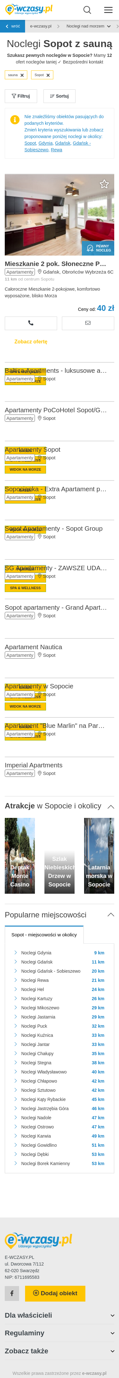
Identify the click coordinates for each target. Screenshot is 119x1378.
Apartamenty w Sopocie (39, 686)
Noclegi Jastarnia (38, 1016)
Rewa (56, 149)
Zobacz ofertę (30, 341)
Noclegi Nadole (36, 1117)
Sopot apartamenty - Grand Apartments (56, 607)
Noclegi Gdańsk (37, 961)
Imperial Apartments (34, 765)
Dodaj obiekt (55, 1293)
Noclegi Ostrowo (37, 1126)
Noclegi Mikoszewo (40, 1007)
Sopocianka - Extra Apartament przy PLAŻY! (56, 489)
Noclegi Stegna (36, 1062)
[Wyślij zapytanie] (88, 323)
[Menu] (108, 9)
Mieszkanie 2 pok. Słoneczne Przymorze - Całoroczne (56, 263)
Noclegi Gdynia (36, 952)
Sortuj (59, 96)
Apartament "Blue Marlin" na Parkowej (56, 725)
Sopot (42, 75)
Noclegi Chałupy (37, 1053)
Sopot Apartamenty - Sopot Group (53, 528)
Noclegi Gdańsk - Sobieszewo (51, 971)
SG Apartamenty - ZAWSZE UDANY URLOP (56, 567)
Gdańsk (62, 143)
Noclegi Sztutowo (38, 1090)
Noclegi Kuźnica (37, 1035)
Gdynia (45, 143)
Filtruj (21, 96)
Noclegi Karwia (36, 1136)
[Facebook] (12, 1293)
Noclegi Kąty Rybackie (43, 1099)
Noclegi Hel (32, 989)
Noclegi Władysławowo (44, 1071)
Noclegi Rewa (35, 980)
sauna (16, 75)
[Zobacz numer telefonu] (31, 323)
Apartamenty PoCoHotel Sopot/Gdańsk (56, 410)
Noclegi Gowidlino (39, 1145)
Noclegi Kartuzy (36, 998)
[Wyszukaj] (87, 10)
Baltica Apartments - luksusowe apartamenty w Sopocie (56, 370)
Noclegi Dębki (35, 1154)
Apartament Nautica (33, 646)
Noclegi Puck (34, 1026)
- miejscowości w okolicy (44, 934)
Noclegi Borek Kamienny (45, 1163)
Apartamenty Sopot (32, 449)
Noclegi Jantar (35, 1044)
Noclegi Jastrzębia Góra (45, 1108)
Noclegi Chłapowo (39, 1081)
